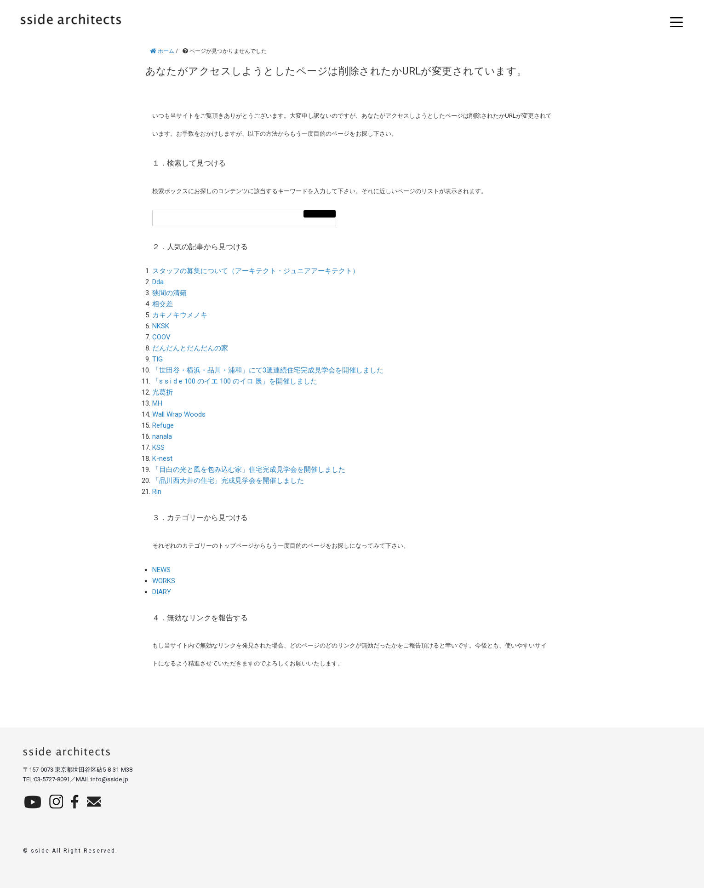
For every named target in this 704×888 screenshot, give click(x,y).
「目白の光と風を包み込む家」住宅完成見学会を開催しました (248, 469)
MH (157, 403)
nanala (162, 436)
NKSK (160, 326)
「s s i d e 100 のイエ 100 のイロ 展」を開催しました (234, 381)
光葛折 (162, 392)
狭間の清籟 (169, 293)
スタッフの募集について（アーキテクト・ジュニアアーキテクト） (255, 271)
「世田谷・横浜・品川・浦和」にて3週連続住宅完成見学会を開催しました (267, 370)
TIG (157, 359)
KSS (158, 447)
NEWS (161, 570)
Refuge (163, 425)
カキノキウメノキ (179, 315)
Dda (158, 282)
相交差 (162, 304)
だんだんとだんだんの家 (190, 348)
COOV (161, 337)
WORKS (163, 581)
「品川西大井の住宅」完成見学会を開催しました (228, 480)
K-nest (162, 458)
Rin (156, 491)
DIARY (161, 592)
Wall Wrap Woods (179, 414)
